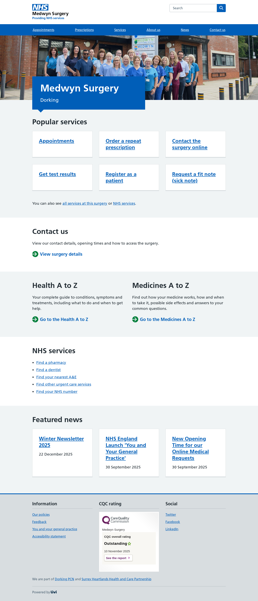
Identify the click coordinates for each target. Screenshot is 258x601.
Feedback (39, 522)
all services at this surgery (84, 203)
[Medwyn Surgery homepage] (50, 12)
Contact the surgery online (189, 144)
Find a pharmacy (51, 362)
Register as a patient (121, 177)
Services (120, 30)
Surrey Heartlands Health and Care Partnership (116, 579)
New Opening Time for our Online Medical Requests (190, 448)
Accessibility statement (49, 536)
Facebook (172, 522)
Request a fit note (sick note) (194, 177)
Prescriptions (84, 30)
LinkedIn (171, 529)
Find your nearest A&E (56, 377)
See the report (116, 558)
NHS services (124, 203)
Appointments (43, 30)
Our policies (41, 515)
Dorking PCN (64, 579)
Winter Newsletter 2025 (61, 441)
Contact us (217, 30)
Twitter (170, 515)
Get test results (57, 174)
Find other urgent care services (63, 384)
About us (153, 30)
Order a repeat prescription (123, 144)
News (185, 30)
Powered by (44, 592)
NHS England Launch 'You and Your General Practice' (126, 448)
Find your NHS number (56, 391)
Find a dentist (48, 369)
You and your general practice (54, 529)
